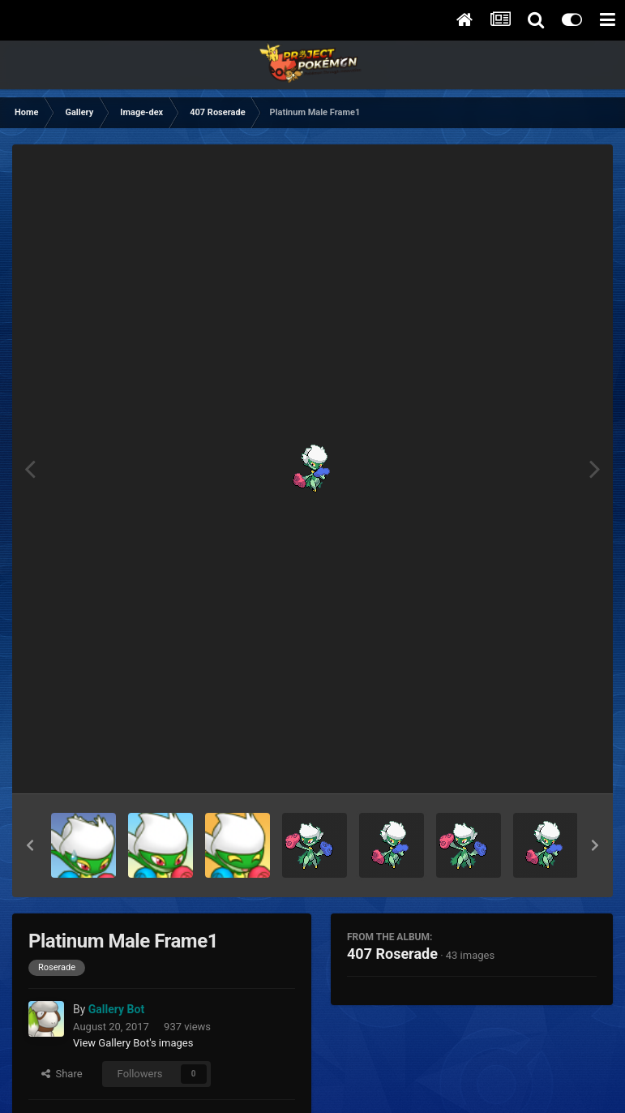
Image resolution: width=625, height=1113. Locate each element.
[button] (30, 845)
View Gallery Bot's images (133, 1043)
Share (62, 1074)
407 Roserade (392, 953)
